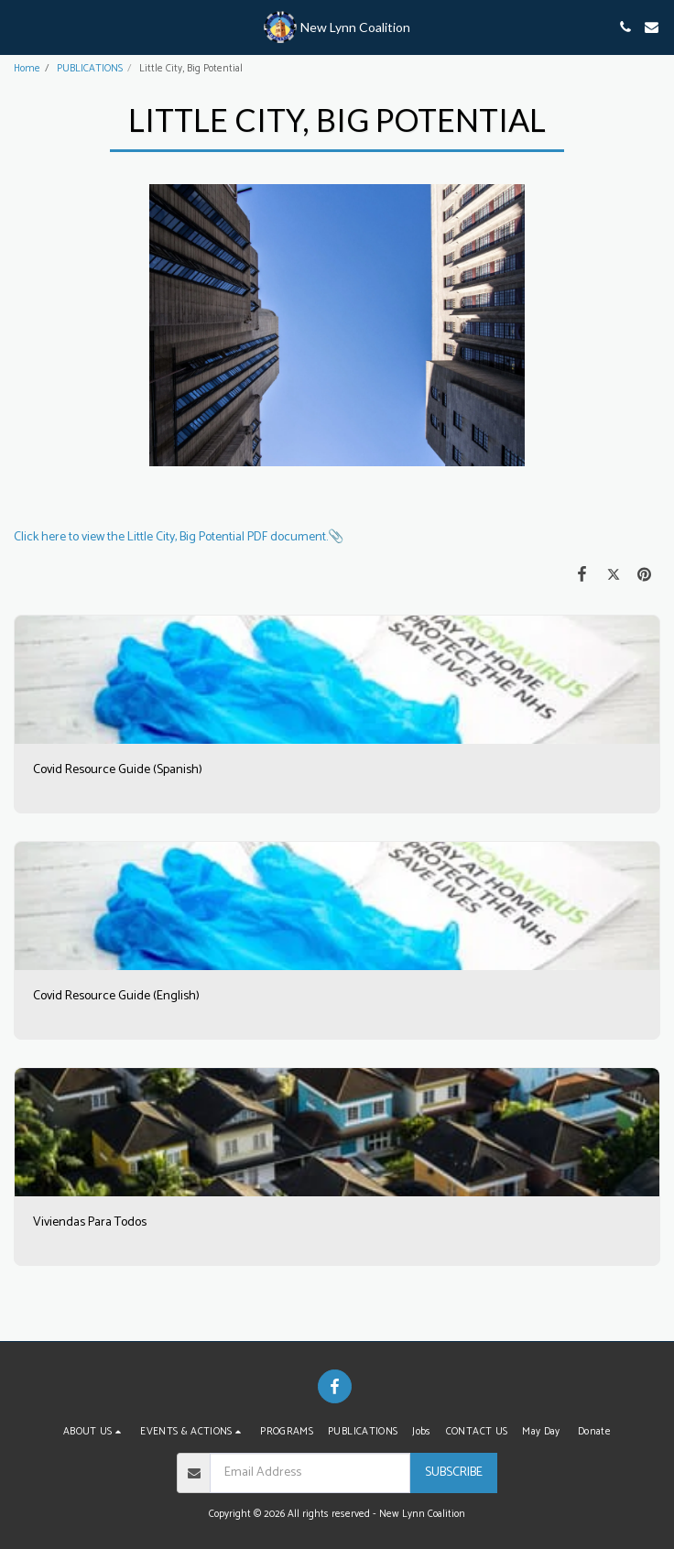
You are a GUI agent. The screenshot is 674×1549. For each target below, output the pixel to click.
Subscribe (454, 1472)
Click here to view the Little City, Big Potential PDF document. (171, 537)
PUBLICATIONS (90, 68)
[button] (20, 26)
